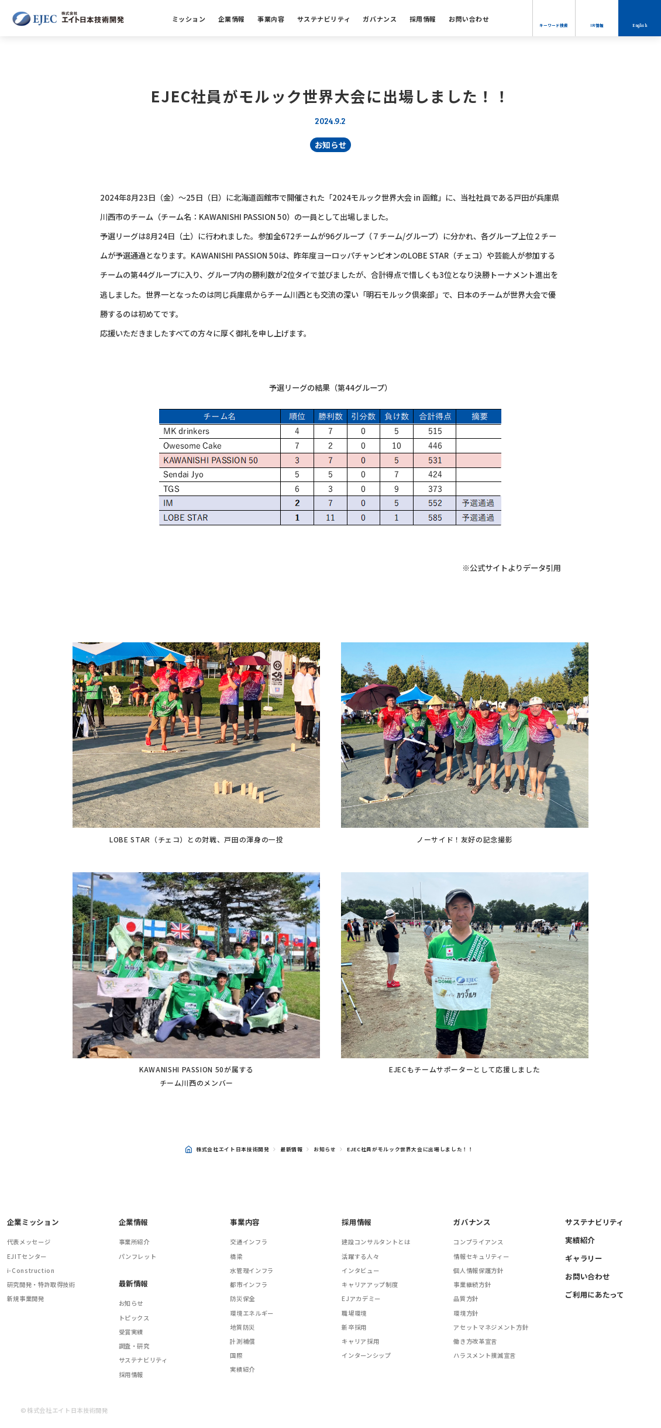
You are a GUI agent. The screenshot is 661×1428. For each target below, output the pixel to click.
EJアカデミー (361, 1298)
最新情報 (291, 1149)
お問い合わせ (469, 18)
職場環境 (354, 1313)
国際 (236, 1355)
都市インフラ (248, 1284)
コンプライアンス (478, 1241)
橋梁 (236, 1256)
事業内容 (270, 18)
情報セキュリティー (481, 1256)
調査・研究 (134, 1345)
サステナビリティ (323, 18)
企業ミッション (33, 1222)
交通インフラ (248, 1241)
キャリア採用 (360, 1341)
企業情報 (231, 18)
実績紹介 (242, 1369)
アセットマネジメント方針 (490, 1327)
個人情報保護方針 (478, 1270)
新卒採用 (354, 1327)
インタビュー (360, 1270)
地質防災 (242, 1327)
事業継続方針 (472, 1284)
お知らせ (331, 144)
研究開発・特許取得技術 (41, 1284)
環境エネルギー (252, 1313)
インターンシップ (366, 1355)
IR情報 (597, 25)
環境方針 (465, 1313)
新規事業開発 (25, 1298)
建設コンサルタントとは (376, 1241)
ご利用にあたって (594, 1294)
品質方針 (465, 1298)
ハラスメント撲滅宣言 (484, 1355)
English (639, 25)
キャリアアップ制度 (370, 1284)
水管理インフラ (252, 1270)
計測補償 (242, 1341)
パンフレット (138, 1256)
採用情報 (422, 18)
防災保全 (242, 1298)
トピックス (134, 1317)
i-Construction (31, 1270)
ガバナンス (380, 18)
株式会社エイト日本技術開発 (227, 1149)
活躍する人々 (360, 1256)
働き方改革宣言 (475, 1341)
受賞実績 (131, 1331)
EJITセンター (27, 1256)
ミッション (189, 18)
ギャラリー (583, 1258)
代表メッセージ (29, 1241)
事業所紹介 (134, 1241)
